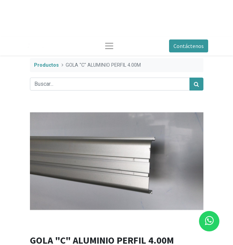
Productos (46, 65)
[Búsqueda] (196, 84)
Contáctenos (188, 46)
